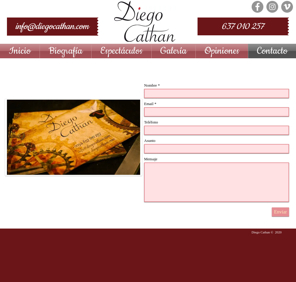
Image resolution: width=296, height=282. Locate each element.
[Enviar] (280, 211)
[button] (121, 51)
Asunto (150, 141)
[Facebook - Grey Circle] (257, 7)
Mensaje (150, 159)
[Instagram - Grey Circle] (272, 7)
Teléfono (151, 122)
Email (148, 104)
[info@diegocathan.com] (52, 27)
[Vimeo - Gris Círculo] (287, 7)
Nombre (150, 85)
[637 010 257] (243, 26)
